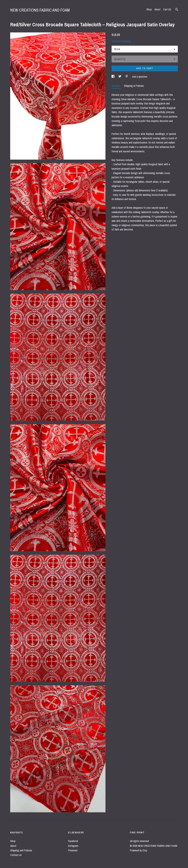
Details (116, 86)
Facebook (73, 841)
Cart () (167, 9)
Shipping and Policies (21, 850)
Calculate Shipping (121, 41)
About (157, 9)
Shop (149, 9)
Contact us (16, 855)
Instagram (73, 846)
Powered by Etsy (138, 850)
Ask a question (139, 76)
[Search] (176, 10)
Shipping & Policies (134, 86)
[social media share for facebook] (113, 76)
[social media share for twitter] (120, 76)
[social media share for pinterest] (127, 76)
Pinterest (73, 850)
